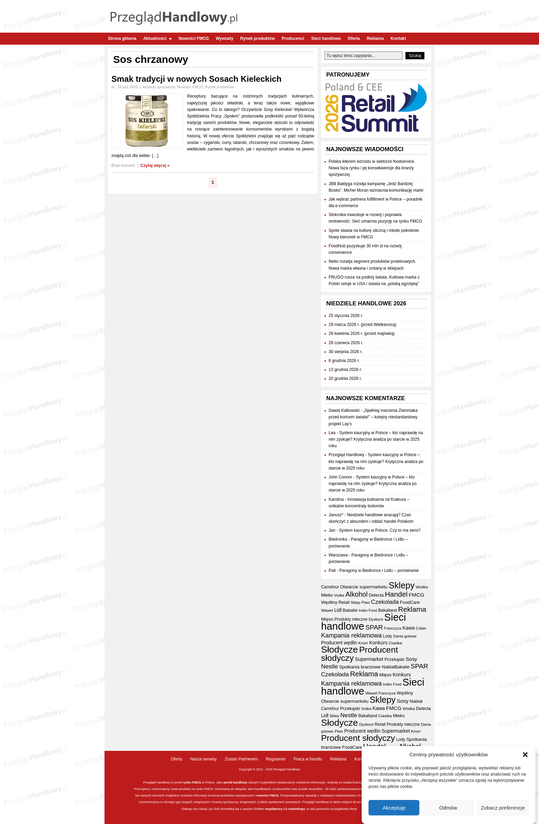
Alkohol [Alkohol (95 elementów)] (356, 594)
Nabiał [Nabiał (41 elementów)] (388, 666)
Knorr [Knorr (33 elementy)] (363, 643)
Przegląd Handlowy (346, 454)
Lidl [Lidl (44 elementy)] (337, 610)
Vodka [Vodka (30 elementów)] (339, 595)
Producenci (293, 38)
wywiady (311, 795)
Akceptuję (394, 808)
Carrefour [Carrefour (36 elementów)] (330, 587)
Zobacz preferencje (503, 808)
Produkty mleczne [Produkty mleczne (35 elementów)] (350, 619)
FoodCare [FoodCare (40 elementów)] (410, 602)
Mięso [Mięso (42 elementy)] (327, 619)
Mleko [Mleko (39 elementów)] (327, 595)
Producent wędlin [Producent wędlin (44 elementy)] (339, 642)
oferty (352, 809)
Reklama (375, 38)
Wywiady (224, 38)
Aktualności (157, 38)
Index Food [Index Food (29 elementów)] (368, 610)
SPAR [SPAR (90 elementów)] (374, 627)
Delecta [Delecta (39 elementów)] (376, 595)
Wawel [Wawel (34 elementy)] (327, 610)
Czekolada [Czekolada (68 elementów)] (385, 602)
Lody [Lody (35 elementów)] (387, 636)
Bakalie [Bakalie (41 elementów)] (350, 610)
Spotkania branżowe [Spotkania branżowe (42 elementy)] (360, 666)
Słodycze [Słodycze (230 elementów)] (339, 649)
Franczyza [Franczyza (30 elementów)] (392, 628)
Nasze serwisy (203, 759)
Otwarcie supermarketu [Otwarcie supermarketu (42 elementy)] (363, 586)
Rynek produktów (257, 38)
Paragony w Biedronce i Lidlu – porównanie (379, 570)
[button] (525, 755)
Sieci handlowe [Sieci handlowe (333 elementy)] (363, 621)
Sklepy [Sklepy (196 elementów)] (401, 585)
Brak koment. (123, 165)
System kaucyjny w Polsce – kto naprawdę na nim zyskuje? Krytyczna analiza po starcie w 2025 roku (376, 439)
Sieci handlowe (326, 38)
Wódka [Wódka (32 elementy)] (422, 587)
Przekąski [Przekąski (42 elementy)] (394, 659)
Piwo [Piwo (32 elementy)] (365, 602)
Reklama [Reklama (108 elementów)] (412, 609)
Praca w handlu (308, 759)
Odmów (448, 808)
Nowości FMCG (194, 38)
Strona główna (122, 38)
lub (285, 809)
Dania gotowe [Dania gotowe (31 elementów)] (405, 636)
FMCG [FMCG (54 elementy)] (416, 595)
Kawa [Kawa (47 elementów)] (409, 628)
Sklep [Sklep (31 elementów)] (355, 602)
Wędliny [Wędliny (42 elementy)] (329, 602)
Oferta (354, 38)
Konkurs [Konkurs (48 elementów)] (378, 642)
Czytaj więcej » (155, 165)
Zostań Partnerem (241, 759)
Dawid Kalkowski (344, 410)
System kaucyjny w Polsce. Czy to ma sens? (379, 530)
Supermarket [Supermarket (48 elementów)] (369, 659)
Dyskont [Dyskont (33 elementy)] (375, 619)
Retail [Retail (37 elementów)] (344, 602)
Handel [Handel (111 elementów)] (396, 594)
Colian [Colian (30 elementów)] (421, 628)
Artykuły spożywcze (159, 87)
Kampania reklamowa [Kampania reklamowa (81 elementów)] (351, 635)
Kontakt (398, 38)
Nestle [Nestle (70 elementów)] (329, 666)
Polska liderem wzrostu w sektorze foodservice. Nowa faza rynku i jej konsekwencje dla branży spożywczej (372, 168)
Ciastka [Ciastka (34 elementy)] (395, 643)
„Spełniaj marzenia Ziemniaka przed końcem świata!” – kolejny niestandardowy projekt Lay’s (373, 417)
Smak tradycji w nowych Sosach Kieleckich (196, 78)
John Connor (340, 477)
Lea (332, 432)
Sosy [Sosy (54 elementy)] (411, 659)
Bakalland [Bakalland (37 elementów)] (387, 610)
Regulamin (275, 759)
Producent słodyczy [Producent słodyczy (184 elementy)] (359, 654)
